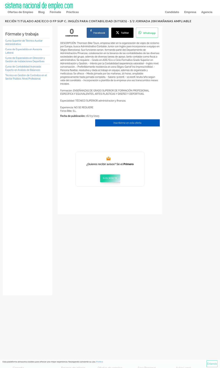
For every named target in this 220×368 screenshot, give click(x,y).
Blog (41, 12)
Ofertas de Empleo (20, 12)
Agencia (206, 12)
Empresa (190, 12)
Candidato (172, 12)
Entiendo (212, 363)
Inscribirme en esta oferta (127, 123)
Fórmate (55, 12)
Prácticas (72, 12)
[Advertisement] (27, 135)
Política (99, 362)
